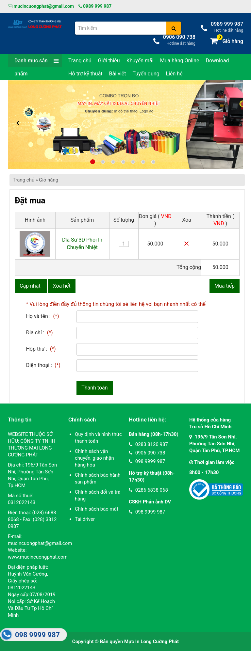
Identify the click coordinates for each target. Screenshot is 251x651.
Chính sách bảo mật (96, 509)
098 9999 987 (147, 461)
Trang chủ (80, 60)
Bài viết (117, 74)
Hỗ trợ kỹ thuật (85, 74)
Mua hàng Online (179, 60)
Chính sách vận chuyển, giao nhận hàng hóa (94, 458)
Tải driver (85, 519)
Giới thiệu (109, 60)
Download (217, 60)
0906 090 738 (147, 453)
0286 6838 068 (148, 490)
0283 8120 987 (148, 444)
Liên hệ (174, 74)
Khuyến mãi (140, 60)
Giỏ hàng (48, 180)
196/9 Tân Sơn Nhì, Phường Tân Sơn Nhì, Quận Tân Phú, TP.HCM (214, 443)
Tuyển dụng (145, 74)
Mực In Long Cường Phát (151, 641)
